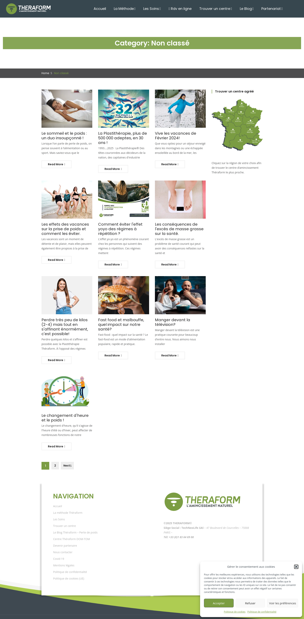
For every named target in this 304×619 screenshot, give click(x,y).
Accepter (219, 603)
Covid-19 (58, 549)
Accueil (109, 9)
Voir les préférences (282, 603)
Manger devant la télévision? (179, 315)
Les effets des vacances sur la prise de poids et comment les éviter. (66, 224)
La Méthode (132, 9)
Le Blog (248, 9)
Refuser (250, 603)
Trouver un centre (219, 9)
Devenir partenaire (65, 536)
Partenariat (272, 9)
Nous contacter (63, 543)
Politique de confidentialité (261, 611)
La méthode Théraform (67, 503)
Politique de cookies (235, 611)
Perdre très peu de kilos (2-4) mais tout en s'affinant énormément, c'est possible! (66, 320)
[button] (296, 567)
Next (66, 456)
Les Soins (158, 9)
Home (45, 73)
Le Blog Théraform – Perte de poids (75, 523)
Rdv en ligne (187, 9)
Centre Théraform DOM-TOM (71, 530)
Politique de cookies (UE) (68, 569)
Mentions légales (63, 556)
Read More (56, 164)
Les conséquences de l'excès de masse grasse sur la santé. (180, 224)
